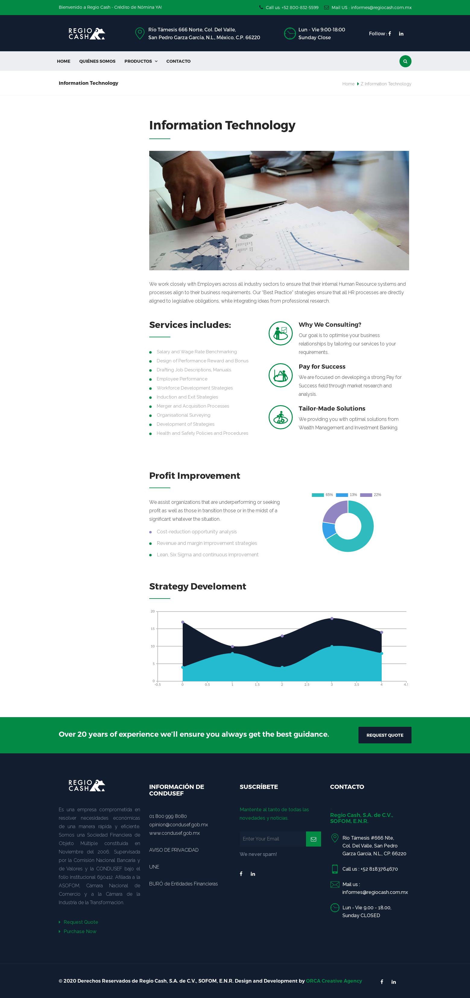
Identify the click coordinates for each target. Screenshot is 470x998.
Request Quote (78, 922)
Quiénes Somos (97, 61)
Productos (141, 61)
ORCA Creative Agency (334, 981)
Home (63, 61)
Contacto (178, 61)
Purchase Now (77, 931)
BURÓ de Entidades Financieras (183, 884)
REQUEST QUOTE (385, 735)
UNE (154, 867)
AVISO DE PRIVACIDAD (174, 850)
